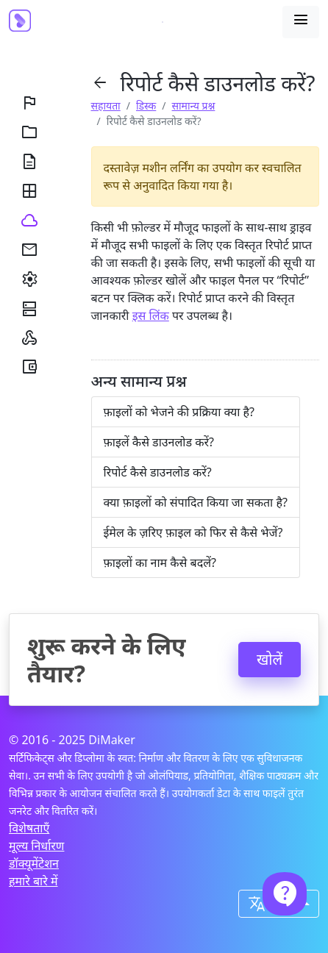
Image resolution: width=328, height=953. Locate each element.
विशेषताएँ (29, 828)
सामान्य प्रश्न (193, 106)
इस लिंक (150, 315)
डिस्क (146, 106)
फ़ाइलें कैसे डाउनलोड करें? (159, 442)
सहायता (106, 106)
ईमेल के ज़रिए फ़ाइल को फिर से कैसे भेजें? (193, 532)
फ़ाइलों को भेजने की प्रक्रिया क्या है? (179, 412)
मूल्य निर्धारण (36, 846)
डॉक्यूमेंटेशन (34, 863)
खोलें (269, 659)
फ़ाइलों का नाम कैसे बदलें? (160, 562)
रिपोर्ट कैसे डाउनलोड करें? (158, 472)
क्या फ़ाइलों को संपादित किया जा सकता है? (196, 502)
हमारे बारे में (33, 881)
